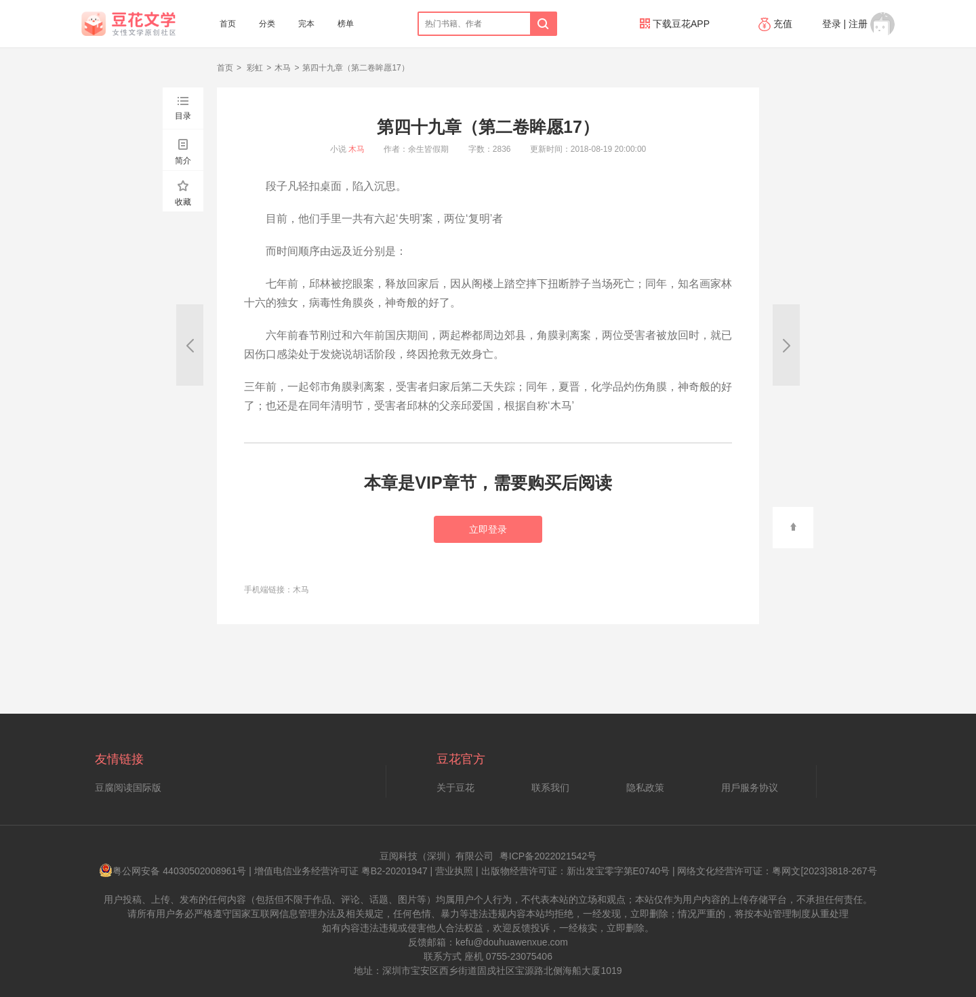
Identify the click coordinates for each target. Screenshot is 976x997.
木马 (282, 68)
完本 (306, 23)
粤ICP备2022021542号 (548, 856)
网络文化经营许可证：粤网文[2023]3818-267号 (776, 871)
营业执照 (454, 871)
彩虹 (254, 68)
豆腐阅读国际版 (128, 787)
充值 (776, 23)
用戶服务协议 (749, 787)
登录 (831, 23)
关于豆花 (455, 787)
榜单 (346, 23)
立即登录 (488, 529)
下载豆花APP (675, 23)
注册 (858, 23)
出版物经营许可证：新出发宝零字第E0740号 (575, 871)
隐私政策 (645, 787)
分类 (267, 23)
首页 (228, 23)
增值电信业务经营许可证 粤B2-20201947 (341, 871)
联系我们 (550, 787)
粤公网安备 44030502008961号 (172, 871)
